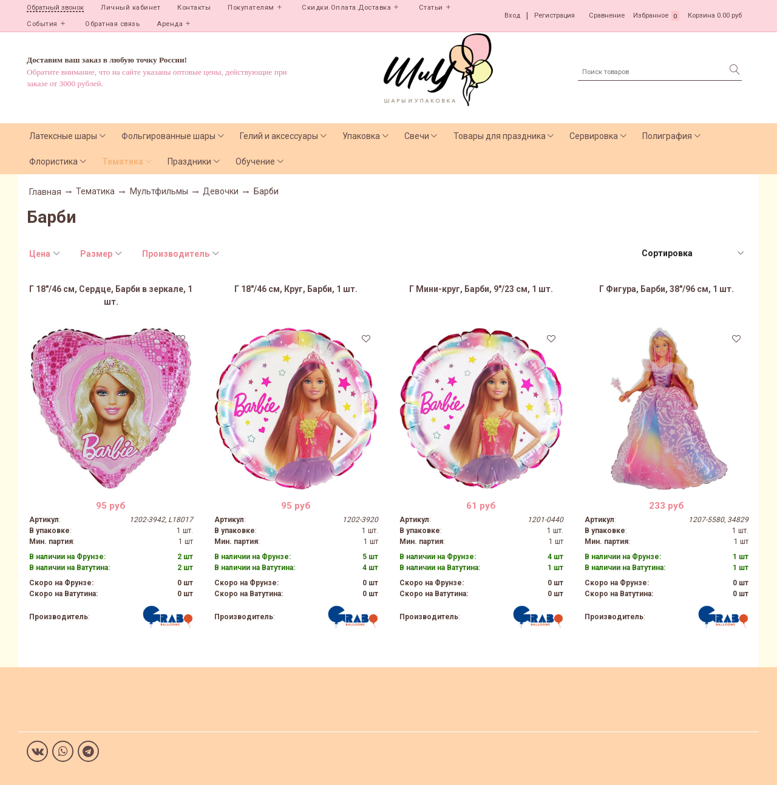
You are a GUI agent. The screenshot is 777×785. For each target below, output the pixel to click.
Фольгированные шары (168, 136)
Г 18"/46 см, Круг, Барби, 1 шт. (296, 289)
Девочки (221, 191)
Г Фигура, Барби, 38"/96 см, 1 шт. (666, 289)
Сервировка (593, 136)
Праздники (189, 161)
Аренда (170, 24)
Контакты (194, 8)
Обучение (255, 161)
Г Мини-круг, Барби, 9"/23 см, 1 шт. (481, 289)
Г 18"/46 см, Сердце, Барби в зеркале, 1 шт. (110, 295)
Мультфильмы (159, 191)
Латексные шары (63, 136)
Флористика (53, 161)
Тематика (122, 161)
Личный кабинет (130, 8)
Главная (45, 192)
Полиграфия (667, 136)
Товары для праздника (499, 136)
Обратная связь (112, 24)
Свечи (416, 136)
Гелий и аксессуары (279, 136)
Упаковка (361, 136)
